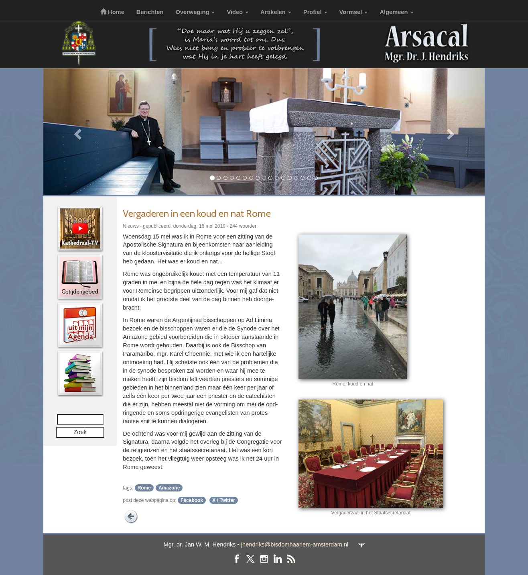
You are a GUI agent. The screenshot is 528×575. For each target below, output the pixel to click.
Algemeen (396, 12)
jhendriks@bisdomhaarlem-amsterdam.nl (294, 544)
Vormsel (353, 12)
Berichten (150, 12)
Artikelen (275, 12)
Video (237, 12)
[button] (76, 131)
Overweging (195, 12)
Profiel (315, 12)
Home (112, 12)
